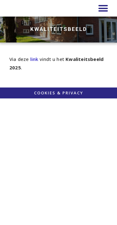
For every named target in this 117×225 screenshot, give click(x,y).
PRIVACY (72, 93)
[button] (103, 8)
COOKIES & (48, 93)
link (34, 59)
